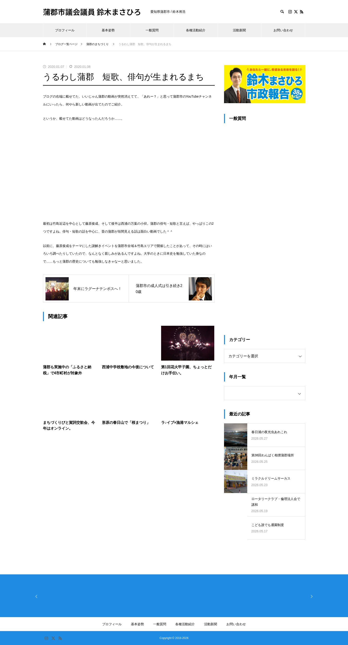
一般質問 (152, 30)
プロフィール (65, 30)
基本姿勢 (108, 30)
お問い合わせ (283, 30)
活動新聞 (239, 30)
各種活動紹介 (195, 30)
